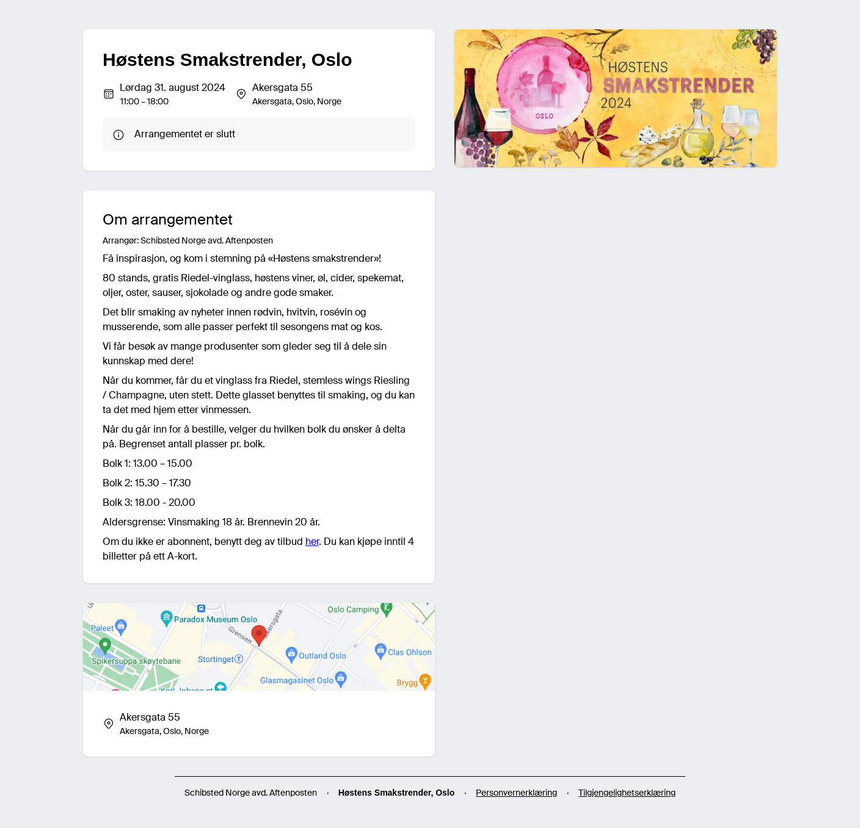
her (312, 541)
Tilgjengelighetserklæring (627, 792)
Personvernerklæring (516, 792)
